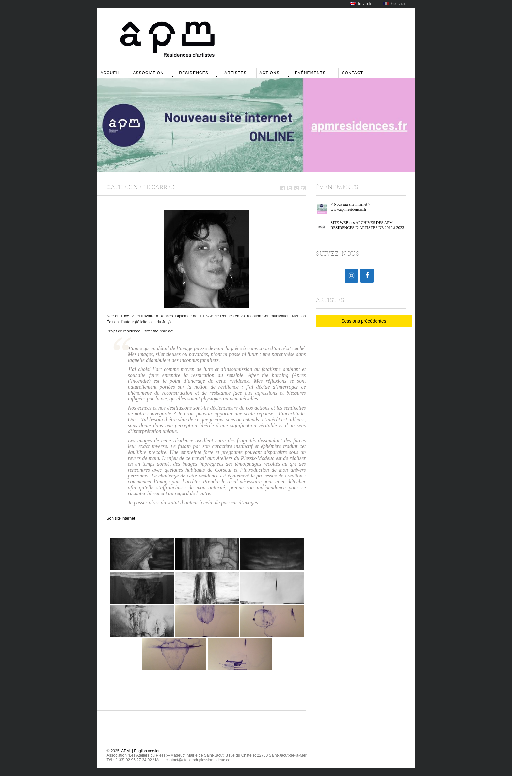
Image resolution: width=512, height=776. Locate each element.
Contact (352, 73)
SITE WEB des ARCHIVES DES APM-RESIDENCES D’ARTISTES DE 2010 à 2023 (367, 225)
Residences (193, 73)
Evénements (310, 73)
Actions (269, 73)
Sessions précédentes (363, 321)
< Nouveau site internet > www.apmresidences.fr (351, 207)
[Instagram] (351, 276)
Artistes (235, 73)
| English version (146, 751)
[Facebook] (367, 276)
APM (125, 751)
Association (148, 73)
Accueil (110, 73)
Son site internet (121, 518)
